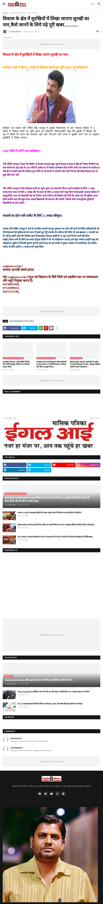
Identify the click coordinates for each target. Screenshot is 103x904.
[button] (3, 4)
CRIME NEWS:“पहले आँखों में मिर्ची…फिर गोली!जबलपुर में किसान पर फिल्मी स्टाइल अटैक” (17, 364)
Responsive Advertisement (51, 44)
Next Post (94, 418)
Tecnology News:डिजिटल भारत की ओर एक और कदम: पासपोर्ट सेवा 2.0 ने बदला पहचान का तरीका (53, 691)
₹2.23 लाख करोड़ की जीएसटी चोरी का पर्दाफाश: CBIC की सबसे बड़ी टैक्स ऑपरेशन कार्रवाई (50, 704)
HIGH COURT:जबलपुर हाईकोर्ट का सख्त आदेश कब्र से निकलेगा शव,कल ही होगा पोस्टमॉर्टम (49, 512)
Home (5, 13)
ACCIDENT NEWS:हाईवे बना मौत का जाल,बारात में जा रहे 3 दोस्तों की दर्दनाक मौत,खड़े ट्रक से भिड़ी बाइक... (56, 537)
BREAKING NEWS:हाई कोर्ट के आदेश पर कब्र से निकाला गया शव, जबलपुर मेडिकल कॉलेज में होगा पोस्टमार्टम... (85, 364)
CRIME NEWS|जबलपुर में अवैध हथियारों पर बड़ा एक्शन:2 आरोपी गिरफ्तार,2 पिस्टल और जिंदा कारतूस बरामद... (51, 364)
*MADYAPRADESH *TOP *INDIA (24, 13)
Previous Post (10, 418)
